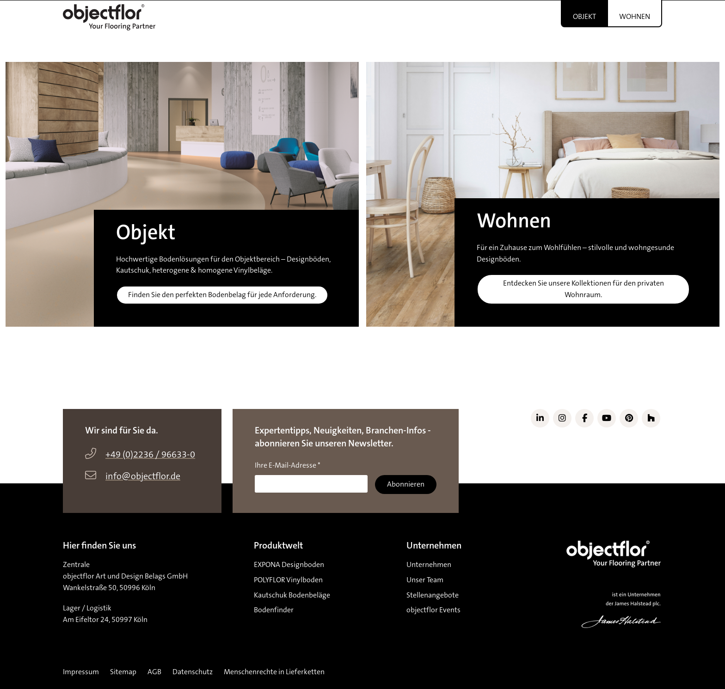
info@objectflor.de (142, 476)
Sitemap (123, 672)
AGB (154, 672)
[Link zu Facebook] (584, 418)
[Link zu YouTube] (606, 418)
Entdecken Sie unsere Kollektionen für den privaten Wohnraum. (583, 289)
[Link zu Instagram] (562, 418)
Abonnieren (405, 484)
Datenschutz (192, 672)
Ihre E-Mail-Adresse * (287, 465)
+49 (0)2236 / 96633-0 (150, 455)
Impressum (81, 672)
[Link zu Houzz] (651, 418)
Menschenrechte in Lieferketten (274, 672)
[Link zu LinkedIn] (540, 418)
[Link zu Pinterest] (629, 418)
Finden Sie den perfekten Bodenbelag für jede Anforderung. (222, 295)
